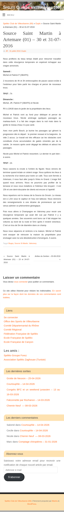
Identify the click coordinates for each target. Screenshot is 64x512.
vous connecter (21, 282)
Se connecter (11, 317)
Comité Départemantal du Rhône (21, 325)
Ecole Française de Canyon (18, 342)
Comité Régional (13, 329)
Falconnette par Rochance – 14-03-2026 (28, 400)
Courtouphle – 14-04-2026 (21, 384)
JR (7, 51)
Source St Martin (21, 243)
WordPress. (32, 504)
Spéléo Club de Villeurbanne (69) (32, 7)
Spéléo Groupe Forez (15, 355)
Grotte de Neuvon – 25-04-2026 (24, 378)
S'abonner (14, 477)
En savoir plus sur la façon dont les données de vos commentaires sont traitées (32, 294)
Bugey (10, 243)
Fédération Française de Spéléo (21, 333)
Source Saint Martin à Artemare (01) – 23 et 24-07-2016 (17, 259)
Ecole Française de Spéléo (18, 337)
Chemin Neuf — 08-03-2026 (22, 405)
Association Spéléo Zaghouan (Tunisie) (25, 359)
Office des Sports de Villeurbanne (22, 321)
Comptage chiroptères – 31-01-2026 (38, 441)
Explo (38, 23)
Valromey (32, 243)
